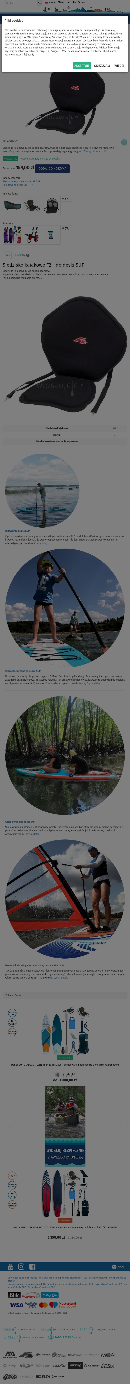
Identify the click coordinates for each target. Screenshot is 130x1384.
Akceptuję (82, 66)
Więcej (119, 66)
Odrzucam (102, 66)
